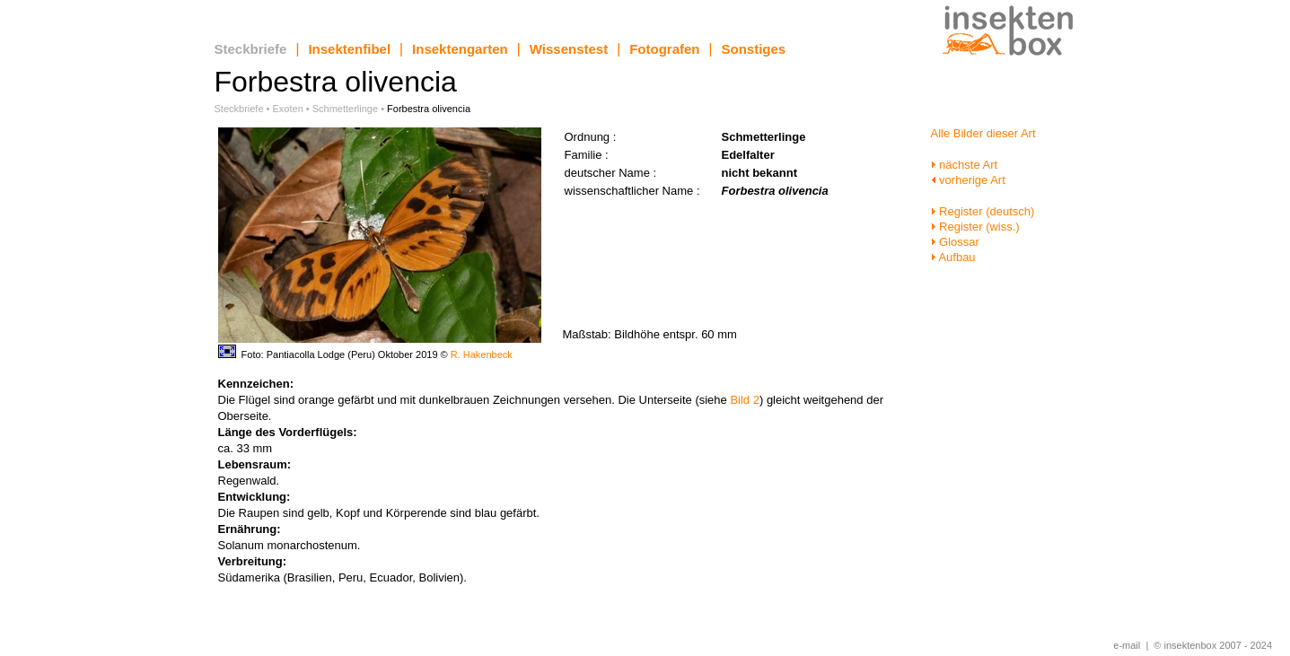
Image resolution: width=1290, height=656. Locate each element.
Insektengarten (460, 49)
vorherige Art (968, 180)
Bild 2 (744, 400)
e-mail (1126, 645)
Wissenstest (569, 49)
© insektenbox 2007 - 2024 (1213, 645)
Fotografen (664, 49)
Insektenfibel (349, 49)
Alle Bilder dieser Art (983, 133)
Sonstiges (754, 49)
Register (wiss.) (975, 226)
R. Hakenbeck (482, 354)
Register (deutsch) (983, 211)
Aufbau (953, 257)
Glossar (955, 242)
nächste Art (964, 164)
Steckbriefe (251, 49)
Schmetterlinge (345, 108)
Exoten (288, 108)
